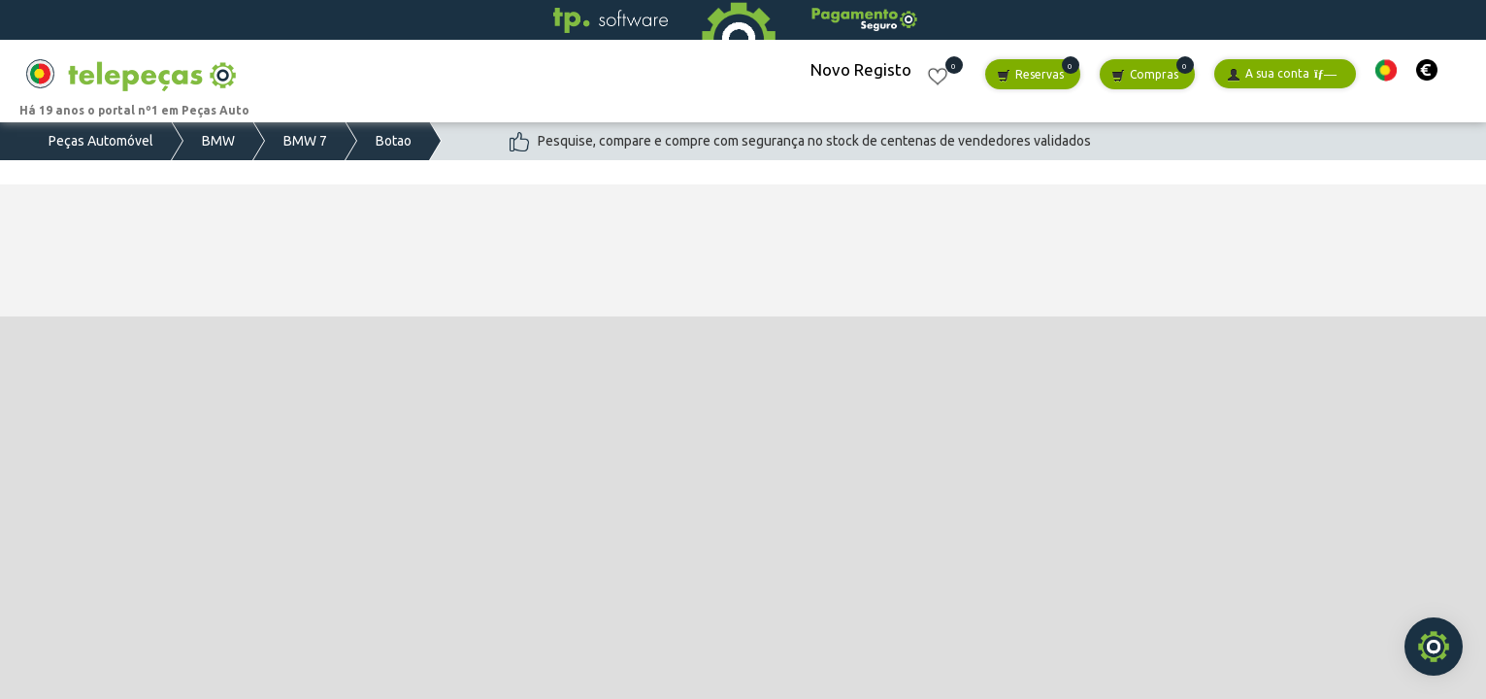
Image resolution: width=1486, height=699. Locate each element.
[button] (1386, 70)
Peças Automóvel (101, 141)
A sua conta (1282, 74)
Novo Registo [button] (860, 69)
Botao (394, 141)
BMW (218, 141)
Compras (1144, 75)
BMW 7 (305, 141)
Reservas (1030, 75)
